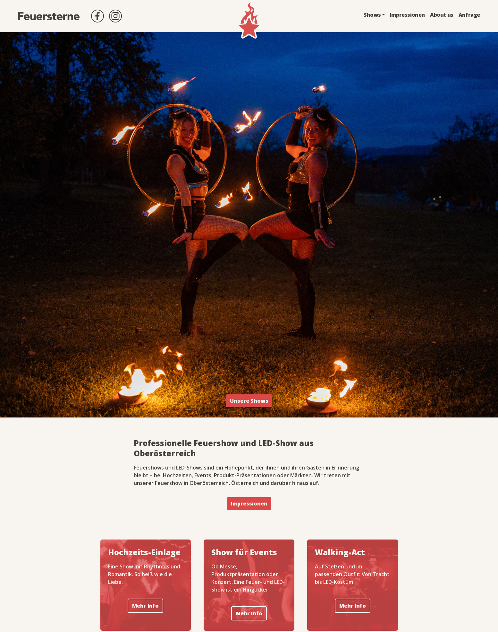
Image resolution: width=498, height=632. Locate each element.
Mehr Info (145, 605)
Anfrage (469, 14)
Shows (372, 14)
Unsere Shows (249, 400)
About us (441, 14)
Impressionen (407, 14)
